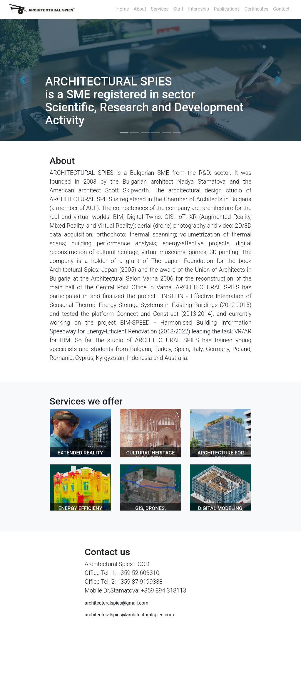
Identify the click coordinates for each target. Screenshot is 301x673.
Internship (198, 9)
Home (122, 9)
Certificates (256, 9)
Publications (227, 9)
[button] (22, 80)
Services (159, 9)
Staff (178, 9)
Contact (281, 9)
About (140, 9)
